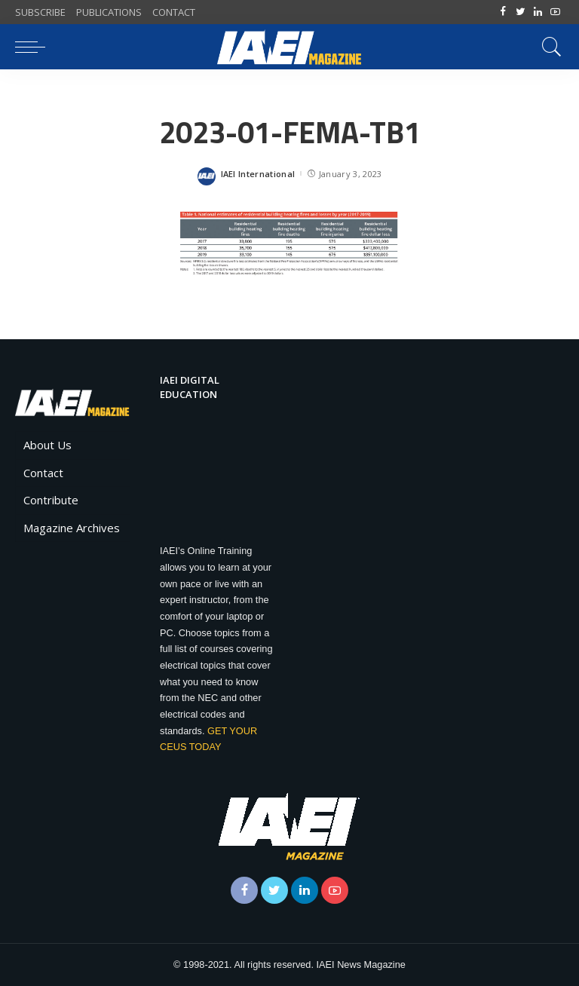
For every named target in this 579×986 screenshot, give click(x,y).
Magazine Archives (71, 527)
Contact (43, 472)
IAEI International (258, 174)
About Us (47, 444)
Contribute (50, 499)
